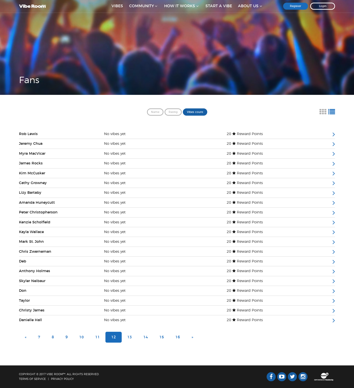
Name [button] (155, 112)
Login (322, 8)
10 (81, 337)
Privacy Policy (62, 379)
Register (295, 8)
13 (129, 337)
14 (145, 337)
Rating (173, 112)
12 (113, 337)
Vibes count (195, 112)
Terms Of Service (32, 379)
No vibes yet (115, 134)
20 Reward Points (245, 134)
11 (97, 337)
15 (161, 337)
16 (177, 337)
